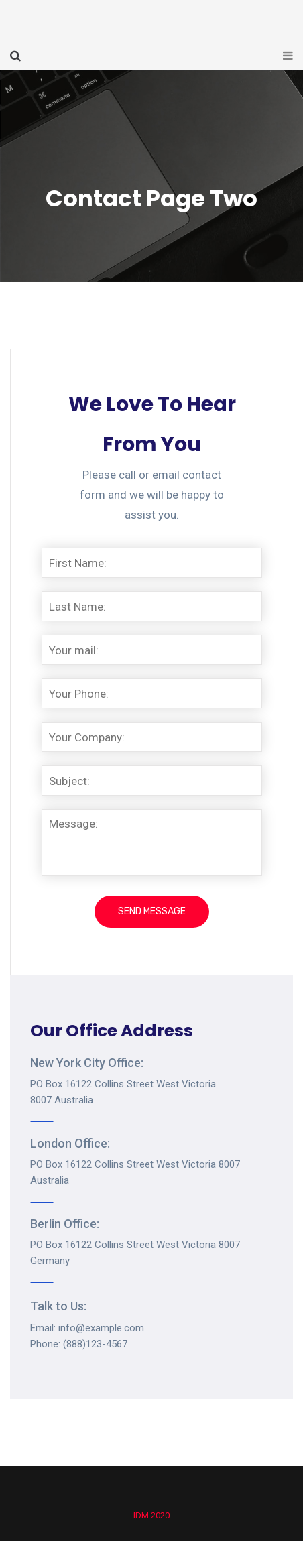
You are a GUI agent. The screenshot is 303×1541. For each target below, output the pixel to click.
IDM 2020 (151, 1515)
